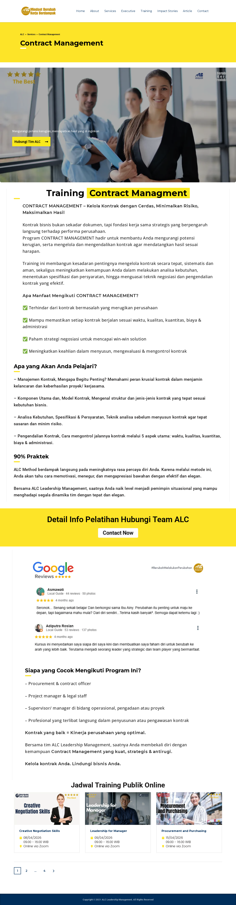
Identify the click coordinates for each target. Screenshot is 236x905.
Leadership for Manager (108, 831)
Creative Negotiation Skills (39, 831)
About (94, 11)
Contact (203, 11)
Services (110, 11)
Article (187, 11)
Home (80, 11)
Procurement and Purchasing (184, 831)
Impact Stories (167, 11)
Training (146, 11)
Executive (128, 11)
